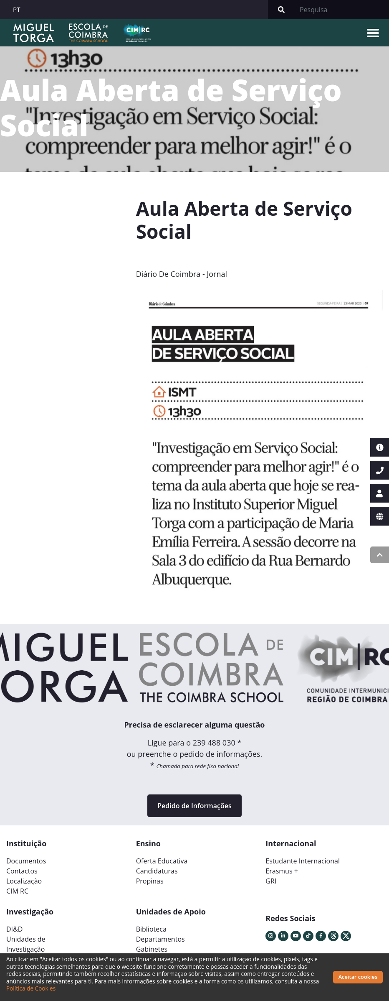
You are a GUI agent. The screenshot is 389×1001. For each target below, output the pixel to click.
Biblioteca (151, 929)
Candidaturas (157, 871)
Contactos (22, 871)
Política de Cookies (31, 988)
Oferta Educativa (162, 861)
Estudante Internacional (302, 861)
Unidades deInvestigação (25, 944)
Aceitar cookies (358, 977)
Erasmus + (281, 871)
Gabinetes (151, 949)
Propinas (150, 881)
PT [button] (16, 9)
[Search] (342, 9)
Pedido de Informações (194, 805)
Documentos (26, 861)
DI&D (14, 929)
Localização (24, 881)
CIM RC (17, 891)
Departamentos (160, 939)
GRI (270, 881)
